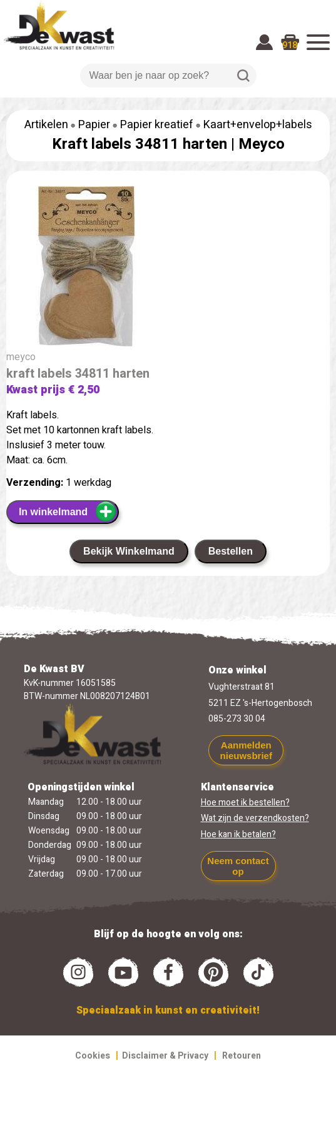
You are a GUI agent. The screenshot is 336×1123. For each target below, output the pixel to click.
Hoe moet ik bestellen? (245, 802)
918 (289, 45)
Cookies (92, 1055)
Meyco (261, 144)
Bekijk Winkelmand (129, 551)
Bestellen (230, 551)
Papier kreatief (156, 124)
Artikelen (46, 124)
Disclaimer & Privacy (165, 1055)
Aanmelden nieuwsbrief (246, 750)
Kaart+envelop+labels (257, 124)
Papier (94, 124)
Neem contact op (237, 866)
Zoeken (243, 75)
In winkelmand (68, 511)
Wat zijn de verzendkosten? (255, 818)
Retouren (241, 1055)
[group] (168, 268)
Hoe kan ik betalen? (238, 834)
